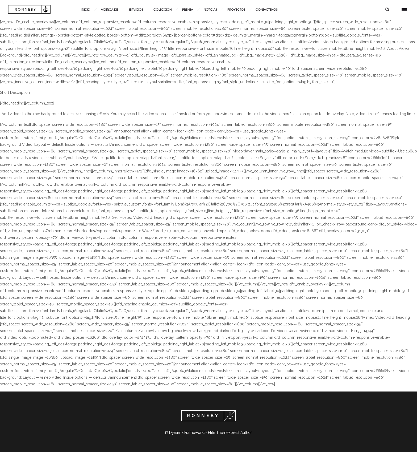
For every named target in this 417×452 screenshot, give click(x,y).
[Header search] (387, 9)
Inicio (85, 9)
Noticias (210, 9)
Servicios (135, 9)
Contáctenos (266, 9)
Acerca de (109, 9)
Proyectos (236, 9)
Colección (162, 9)
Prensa (187, 9)
